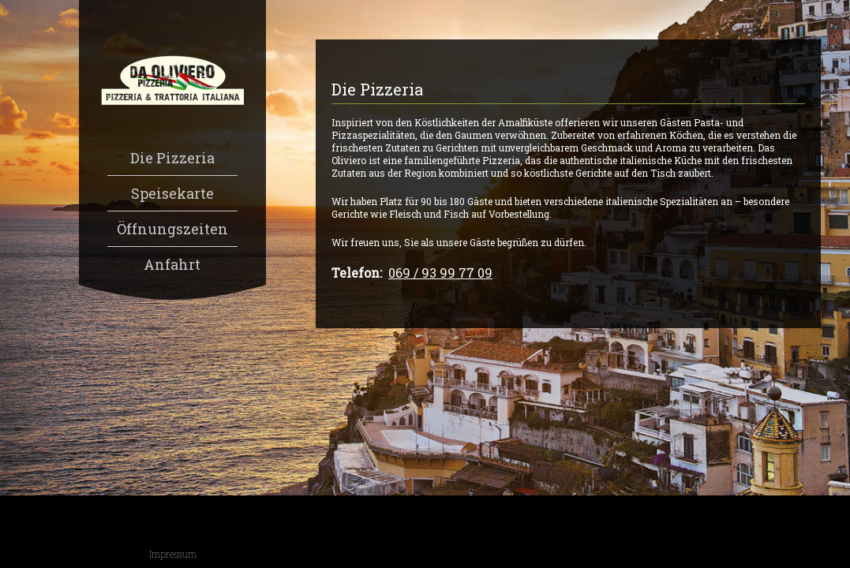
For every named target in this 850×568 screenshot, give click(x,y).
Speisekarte (172, 193)
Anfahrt (172, 264)
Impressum (173, 553)
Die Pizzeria (172, 157)
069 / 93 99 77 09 (440, 272)
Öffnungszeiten (172, 228)
